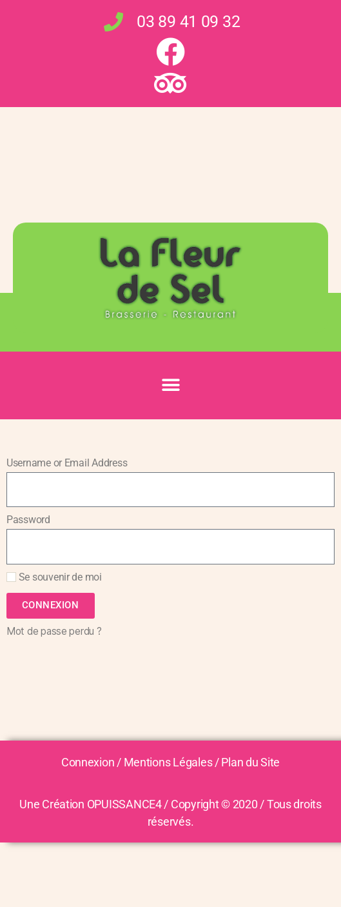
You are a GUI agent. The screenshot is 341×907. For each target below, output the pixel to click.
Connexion (88, 762)
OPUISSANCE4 (124, 804)
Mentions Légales (168, 762)
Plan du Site (250, 762)
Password (28, 519)
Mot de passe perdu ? (54, 631)
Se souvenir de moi (54, 577)
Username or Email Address (66, 463)
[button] (170, 385)
